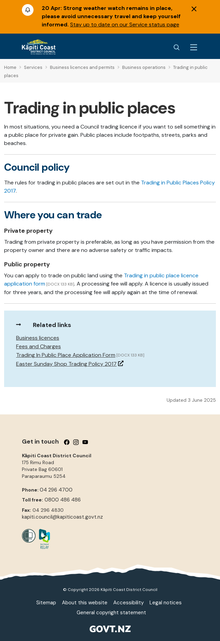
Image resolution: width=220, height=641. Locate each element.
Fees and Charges (38, 346)
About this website (84, 602)
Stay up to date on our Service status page (124, 24)
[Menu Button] (193, 47)
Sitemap (46, 602)
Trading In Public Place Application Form (65, 355)
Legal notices (166, 602)
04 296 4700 (56, 489)
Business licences (37, 337)
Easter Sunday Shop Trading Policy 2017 (66, 363)
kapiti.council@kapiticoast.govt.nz (62, 516)
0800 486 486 (62, 499)
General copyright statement (111, 612)
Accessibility (128, 602)
